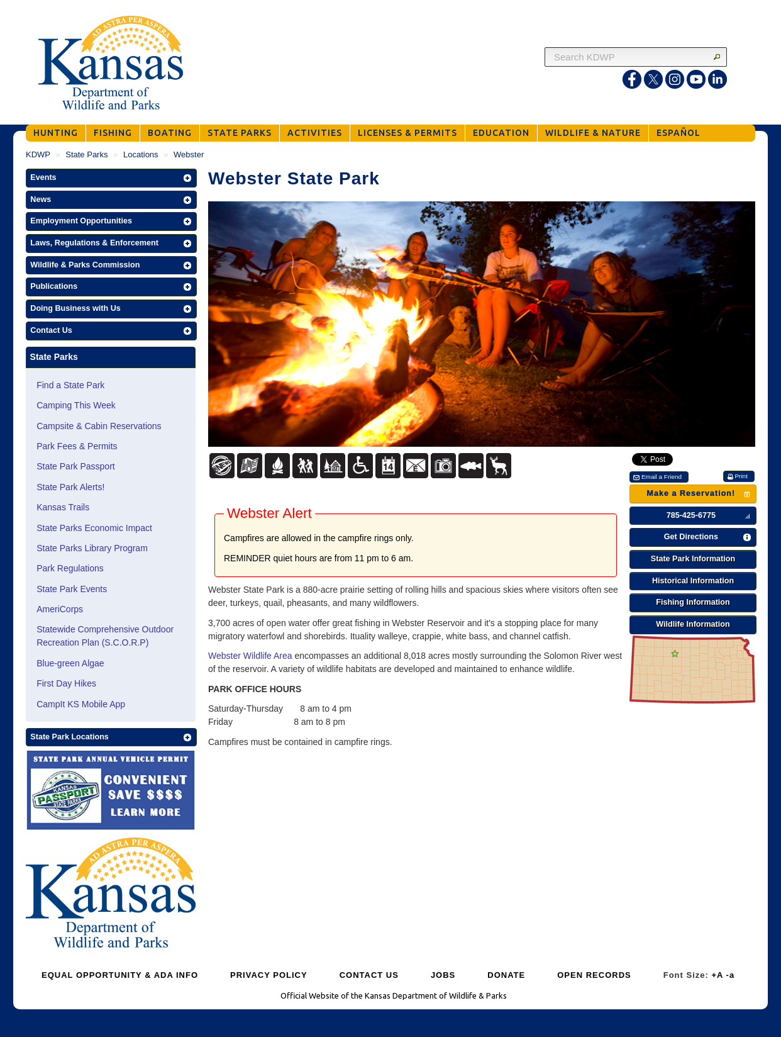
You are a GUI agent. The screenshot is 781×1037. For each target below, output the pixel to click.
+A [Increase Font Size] (717, 975)
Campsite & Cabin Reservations (98, 426)
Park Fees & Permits (76, 446)
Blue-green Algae (70, 663)
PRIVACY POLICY (268, 975)
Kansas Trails (62, 507)
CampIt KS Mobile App (80, 704)
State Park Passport (75, 466)
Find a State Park (70, 385)
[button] (111, 178)
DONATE (506, 975)
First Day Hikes (66, 683)
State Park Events (71, 589)
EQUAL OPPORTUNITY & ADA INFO (120, 975)
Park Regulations (70, 568)
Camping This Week (76, 405)
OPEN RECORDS (594, 975)
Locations (140, 154)
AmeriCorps (59, 609)
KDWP (38, 154)
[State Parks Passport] (111, 791)
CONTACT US (369, 975)
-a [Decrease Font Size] (730, 975)
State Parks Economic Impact (94, 528)
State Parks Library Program (92, 548)
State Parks (86, 154)
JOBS (443, 975)
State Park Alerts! (70, 487)
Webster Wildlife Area (250, 656)
